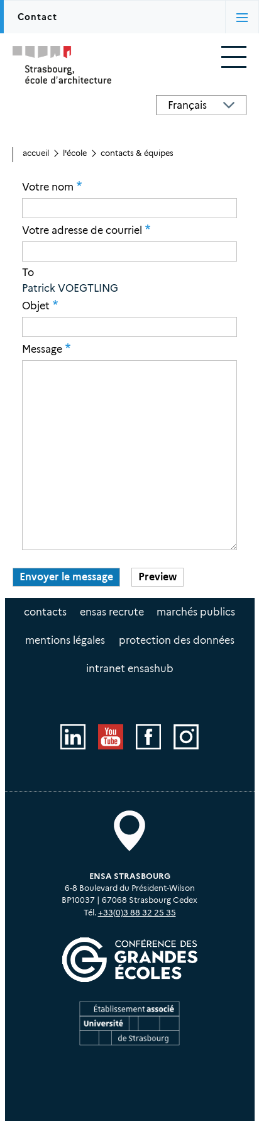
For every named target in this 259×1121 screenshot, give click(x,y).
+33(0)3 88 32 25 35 (137, 912)
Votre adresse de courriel (82, 230)
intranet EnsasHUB (130, 669)
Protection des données (176, 640)
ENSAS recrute (112, 612)
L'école (75, 153)
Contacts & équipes (137, 153)
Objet (36, 305)
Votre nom (48, 186)
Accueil (36, 153)
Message (42, 349)
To (28, 273)
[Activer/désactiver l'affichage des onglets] (242, 17)
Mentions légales (65, 640)
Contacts (45, 612)
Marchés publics (196, 612)
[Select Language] (201, 105)
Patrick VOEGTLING (70, 288)
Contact (37, 17)
